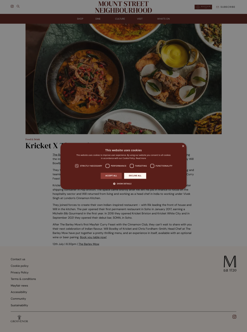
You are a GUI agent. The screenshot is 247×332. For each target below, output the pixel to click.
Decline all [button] (135, 175)
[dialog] (123, 166)
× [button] (183, 146)
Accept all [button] (111, 175)
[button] (123, 183)
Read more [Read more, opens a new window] (141, 158)
